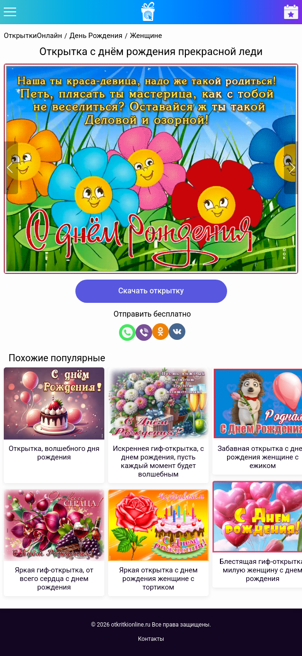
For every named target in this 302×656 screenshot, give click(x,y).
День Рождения (96, 36)
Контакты (151, 639)
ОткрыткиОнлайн (33, 36)
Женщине (146, 36)
